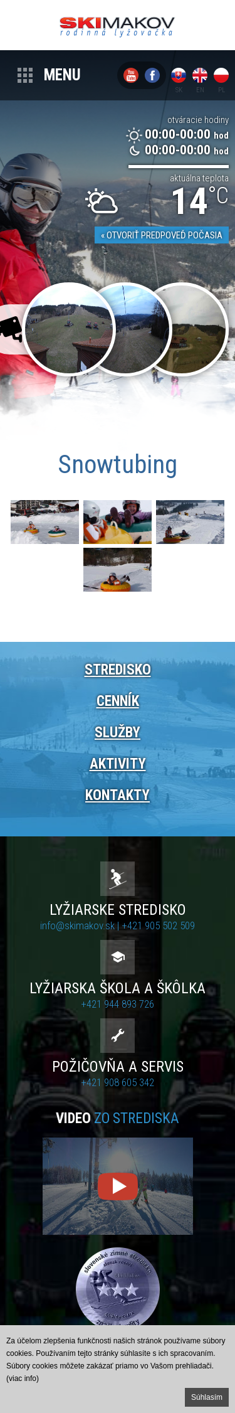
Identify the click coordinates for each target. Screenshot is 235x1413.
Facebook (152, 75)
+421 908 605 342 (117, 1082)
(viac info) (22, 1378)
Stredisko (118, 669)
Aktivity (118, 763)
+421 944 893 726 (117, 1004)
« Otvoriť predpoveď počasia (161, 235)
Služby (117, 732)
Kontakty (117, 795)
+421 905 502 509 (158, 925)
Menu (62, 75)
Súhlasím (206, 1397)
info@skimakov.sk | (81, 925)
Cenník (118, 701)
